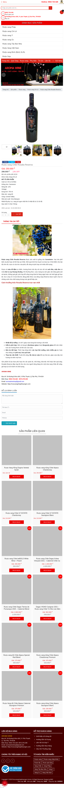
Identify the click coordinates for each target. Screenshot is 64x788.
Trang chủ (5, 61)
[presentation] (4, 75)
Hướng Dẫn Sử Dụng (42, 739)
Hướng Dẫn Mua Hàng (43, 746)
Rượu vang (24, 61)
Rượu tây (37, 762)
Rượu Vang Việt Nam (10, 48)
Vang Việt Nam (47, 772)
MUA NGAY (17, 476)
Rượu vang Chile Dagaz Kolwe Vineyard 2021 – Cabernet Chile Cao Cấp (47, 561)
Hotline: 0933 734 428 (49, 2)
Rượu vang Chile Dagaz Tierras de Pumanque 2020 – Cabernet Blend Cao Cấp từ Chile (16, 609)
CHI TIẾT (17, 214)
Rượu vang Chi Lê (9, 31)
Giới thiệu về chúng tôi (42, 736)
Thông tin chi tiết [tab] (11, 221)
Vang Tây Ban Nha (41, 769)
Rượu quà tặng (48, 762)
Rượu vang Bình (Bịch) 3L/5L (13, 52)
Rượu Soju (6, 56)
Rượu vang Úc (8, 40)
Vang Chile (38, 766)
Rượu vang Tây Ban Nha (12, 44)
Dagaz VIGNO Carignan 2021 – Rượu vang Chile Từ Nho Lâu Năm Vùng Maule (47, 609)
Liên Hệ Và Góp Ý (41, 742)
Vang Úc (37, 772)
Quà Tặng (14, 61)
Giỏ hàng (57, 61)
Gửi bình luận (9, 423)
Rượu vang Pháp (9, 27)
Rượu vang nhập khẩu (51, 759)
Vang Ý (51, 769)
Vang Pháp (47, 766)
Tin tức (40, 61)
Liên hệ (47, 61)
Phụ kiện (33, 61)
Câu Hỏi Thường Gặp (42, 749)
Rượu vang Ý (7, 35)
